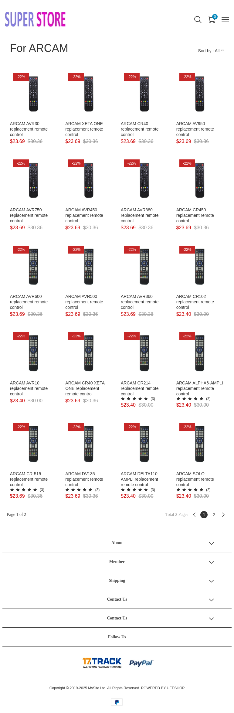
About (117, 543)
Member (117, 561)
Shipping (117, 580)
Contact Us (117, 599)
